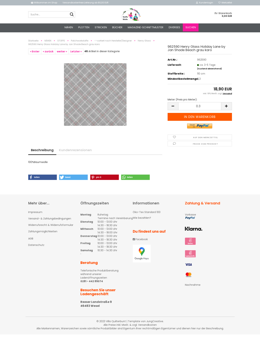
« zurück (48, 54)
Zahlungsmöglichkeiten (42, 234)
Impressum (35, 214)
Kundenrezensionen (75, 152)
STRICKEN (101, 27)
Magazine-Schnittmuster (145, 27)
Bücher (117, 27)
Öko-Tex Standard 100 (146, 214)
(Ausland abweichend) (209, 71)
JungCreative (154, 324)
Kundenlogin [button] (204, 2)
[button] (42, 179)
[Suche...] (71, 14)
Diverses (174, 27)
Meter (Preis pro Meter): (182, 102)
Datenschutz (36, 247)
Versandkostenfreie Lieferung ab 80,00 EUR (85, 2)
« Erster (34, 54)
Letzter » (76, 54)
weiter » (62, 54)
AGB (30, 241)
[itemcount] (199, 109)
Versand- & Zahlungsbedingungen (49, 221)
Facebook (140, 242)
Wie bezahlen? (142, 220)
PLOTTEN (83, 27)
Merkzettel (225, 2)
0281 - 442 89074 (91, 283)
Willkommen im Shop (44, 2)
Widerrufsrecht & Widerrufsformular (50, 227)
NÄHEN (69, 27)
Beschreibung (42, 152)
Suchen (190, 27)
